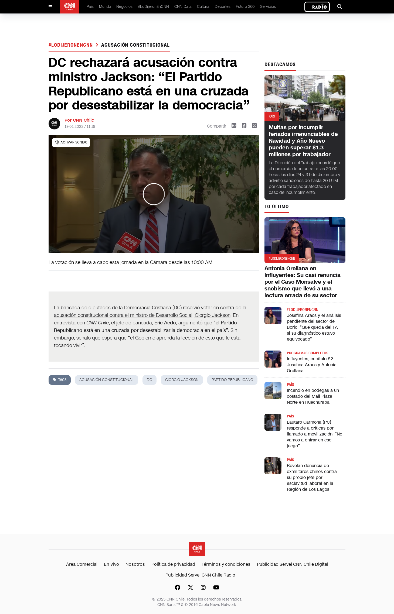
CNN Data (183, 6)
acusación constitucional (135, 45)
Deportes (222, 6)
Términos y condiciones (226, 564)
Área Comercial (81, 564)
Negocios (124, 6)
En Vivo (111, 564)
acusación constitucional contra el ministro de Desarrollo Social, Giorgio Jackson (142, 315)
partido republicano (232, 379)
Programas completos (307, 353)
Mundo (105, 6)
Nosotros (135, 564)
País (90, 6)
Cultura (203, 6)
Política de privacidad (173, 564)
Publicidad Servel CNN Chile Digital (292, 564)
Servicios (268, 6)
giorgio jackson (182, 379)
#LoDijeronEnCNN (153, 6)
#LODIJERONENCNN (71, 45)
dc (149, 379)
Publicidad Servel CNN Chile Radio (200, 575)
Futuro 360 (245, 6)
